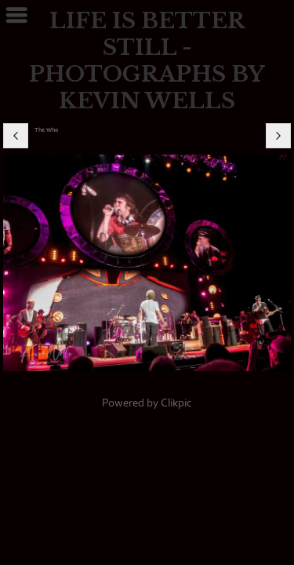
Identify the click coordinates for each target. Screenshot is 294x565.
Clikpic (176, 403)
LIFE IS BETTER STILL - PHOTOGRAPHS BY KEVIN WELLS (147, 60)
